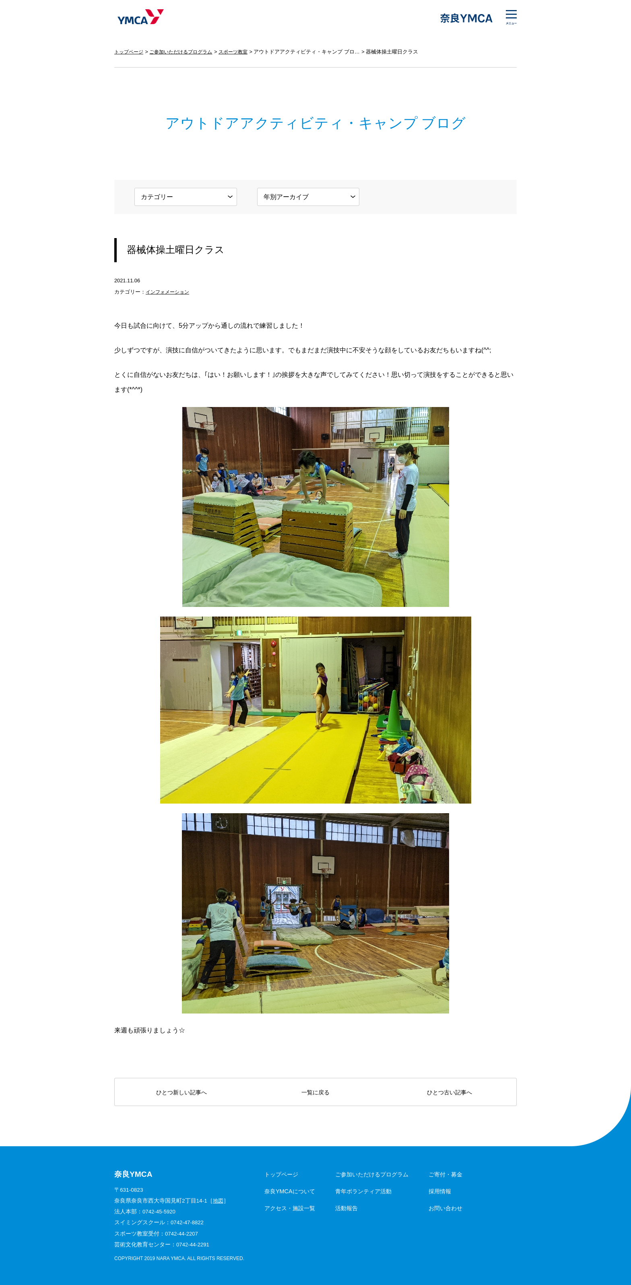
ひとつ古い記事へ (449, 1092)
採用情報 (440, 1191)
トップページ (130, 52)
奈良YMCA (139, 18)
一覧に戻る (315, 1092)
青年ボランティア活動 (363, 1191)
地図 (218, 1201)
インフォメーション (169, 292)
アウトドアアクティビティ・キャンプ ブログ (317, 52)
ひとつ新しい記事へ (181, 1092)
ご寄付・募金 (445, 1174)
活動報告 (346, 1208)
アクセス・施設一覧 (289, 1208)
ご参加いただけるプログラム (186, 52)
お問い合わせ (445, 1208)
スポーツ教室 (242, 52)
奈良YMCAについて (289, 1191)
